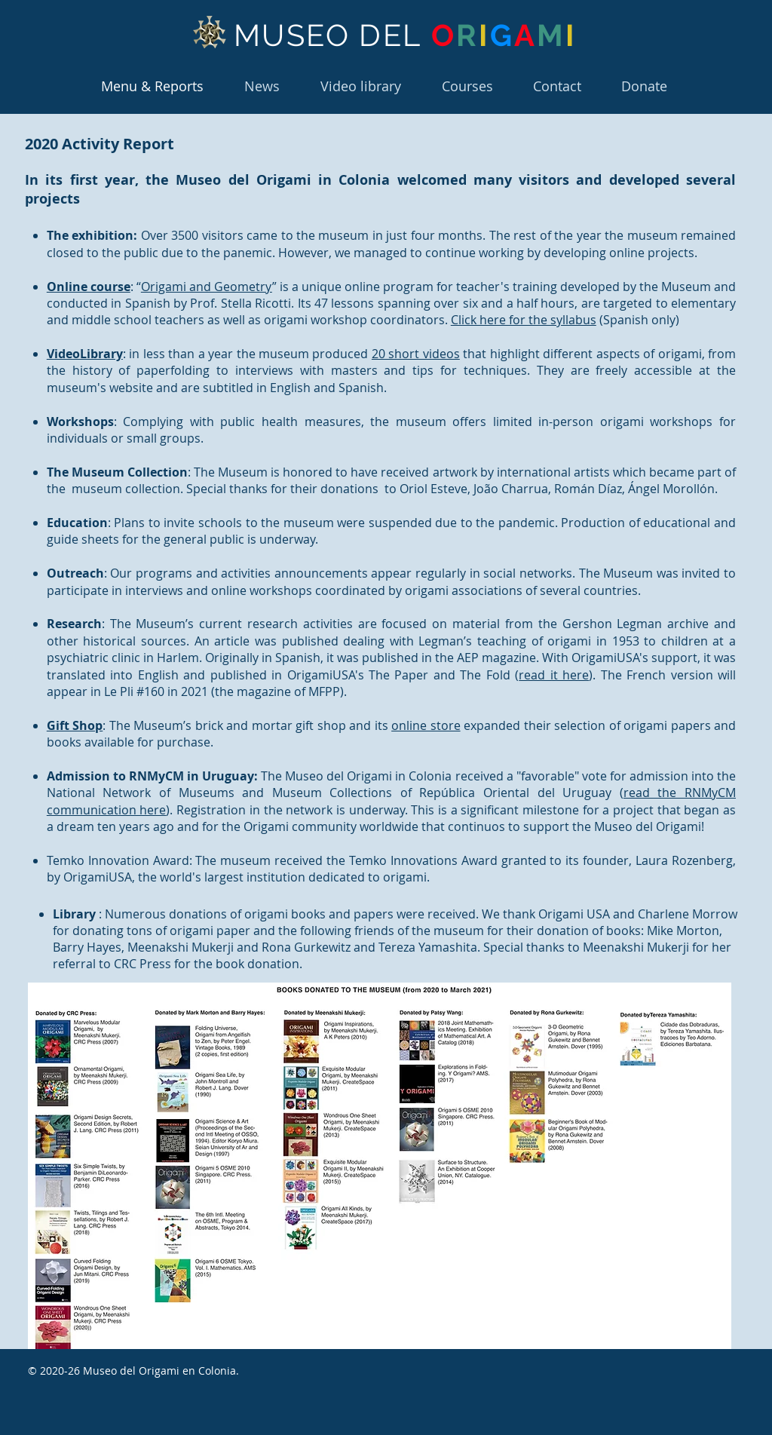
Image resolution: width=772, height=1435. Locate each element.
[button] (467, 86)
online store (425, 725)
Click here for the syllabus (523, 319)
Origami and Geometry (206, 286)
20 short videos (416, 353)
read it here (554, 675)
